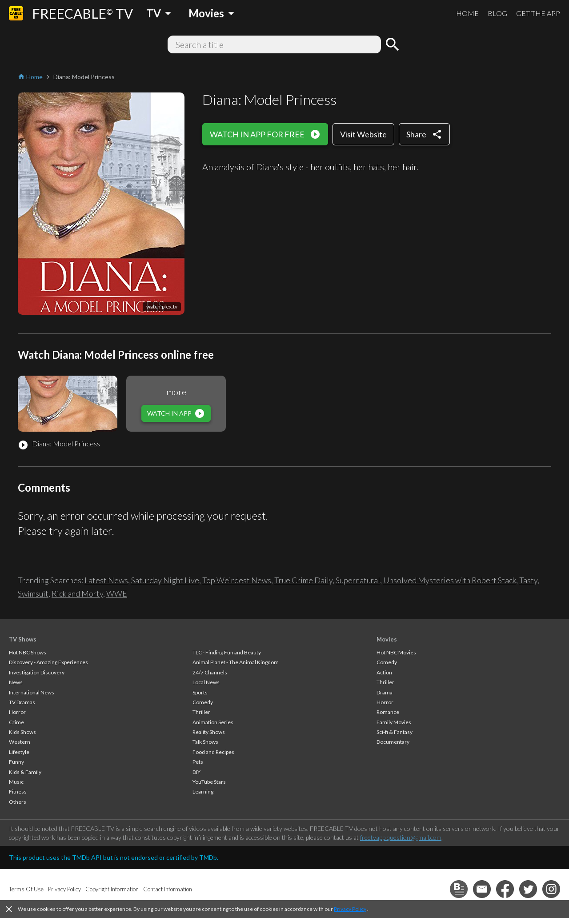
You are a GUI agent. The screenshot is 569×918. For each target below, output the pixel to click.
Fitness (18, 791)
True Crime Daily (303, 580)
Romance (388, 712)
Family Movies (394, 722)
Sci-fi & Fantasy (395, 732)
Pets (197, 761)
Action (384, 672)
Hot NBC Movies (396, 652)
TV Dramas (22, 702)
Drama (385, 692)
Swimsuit (33, 593)
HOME (467, 13)
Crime (16, 722)
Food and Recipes (213, 752)
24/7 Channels (209, 672)
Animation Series (212, 722)
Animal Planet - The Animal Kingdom (235, 662)
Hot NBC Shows (27, 652)
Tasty (528, 580)
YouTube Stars (209, 781)
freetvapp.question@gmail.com (400, 837)
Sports (200, 692)
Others (17, 801)
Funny (16, 761)
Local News (206, 682)
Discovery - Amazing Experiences (48, 662)
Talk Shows (205, 741)
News (16, 682)
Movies (387, 639)
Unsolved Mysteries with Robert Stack (449, 580)
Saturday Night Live (165, 580)
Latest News (106, 580)
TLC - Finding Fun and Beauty (226, 652)
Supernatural (358, 580)
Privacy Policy (350, 909)
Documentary (393, 741)
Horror (17, 712)
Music (16, 781)
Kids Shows (22, 732)
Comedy (202, 702)
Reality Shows (208, 732)
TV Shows (22, 639)
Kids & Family (25, 772)
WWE (116, 593)
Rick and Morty (77, 593)
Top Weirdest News (236, 580)
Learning (202, 791)
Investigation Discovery (36, 672)
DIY (196, 772)
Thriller (201, 712)
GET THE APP (538, 13)
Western (19, 741)
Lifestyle (19, 752)
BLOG (497, 13)
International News (31, 692)
